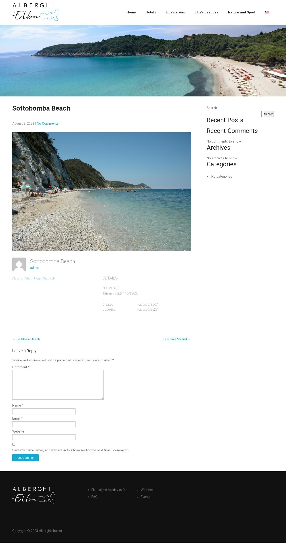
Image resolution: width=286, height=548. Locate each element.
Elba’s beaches (206, 12)
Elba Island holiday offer (109, 495)
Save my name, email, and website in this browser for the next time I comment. (70, 456)
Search (212, 108)
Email (17, 424)
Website (18, 437)
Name (17, 411)
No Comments (48, 124)
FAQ (94, 502)
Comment (20, 367)
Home (131, 12)
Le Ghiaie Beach (26, 339)
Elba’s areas (175, 12)
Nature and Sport (241, 12)
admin (34, 267)
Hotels (151, 12)
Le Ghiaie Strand (177, 339)
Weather (147, 495)
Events (146, 502)
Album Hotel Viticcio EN (40, 278)
